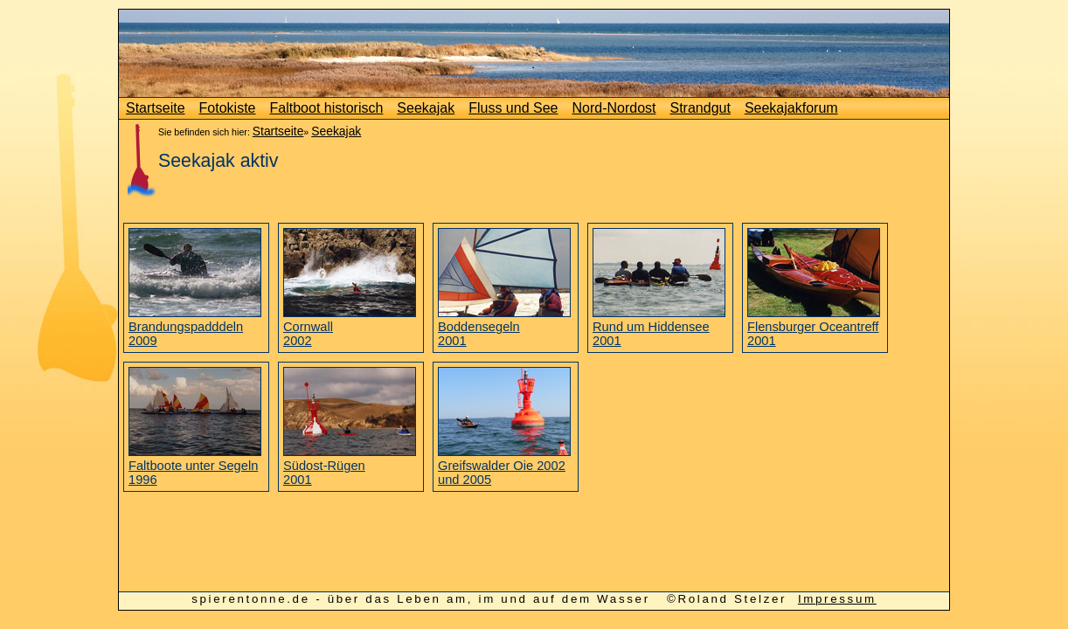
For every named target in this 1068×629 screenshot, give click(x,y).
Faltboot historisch (327, 107)
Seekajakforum (791, 107)
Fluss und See (513, 107)
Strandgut (700, 107)
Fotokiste (227, 107)
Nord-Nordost (613, 107)
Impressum (837, 598)
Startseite (155, 107)
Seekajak (425, 107)
